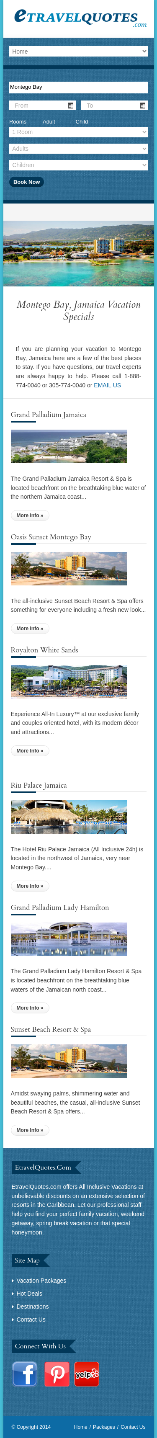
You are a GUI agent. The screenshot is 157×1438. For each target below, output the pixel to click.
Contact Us (31, 1319)
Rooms (17, 122)
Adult (49, 122)
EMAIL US (107, 385)
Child (82, 122)
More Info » (30, 515)
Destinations (33, 1306)
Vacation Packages (42, 1280)
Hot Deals (29, 1293)
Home (81, 1427)
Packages (104, 1427)
